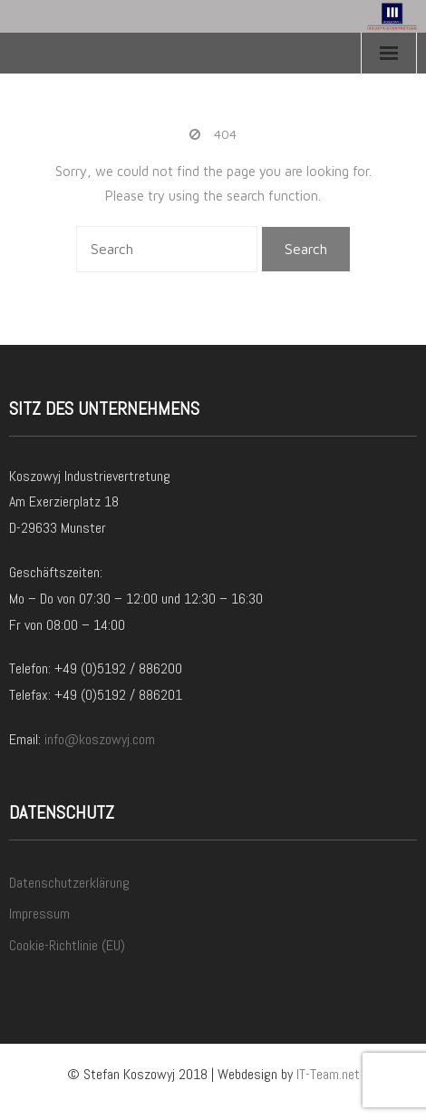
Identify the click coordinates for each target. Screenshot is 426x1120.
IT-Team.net (328, 1074)
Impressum (39, 913)
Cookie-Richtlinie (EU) (67, 945)
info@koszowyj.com (99, 739)
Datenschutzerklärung (69, 882)
